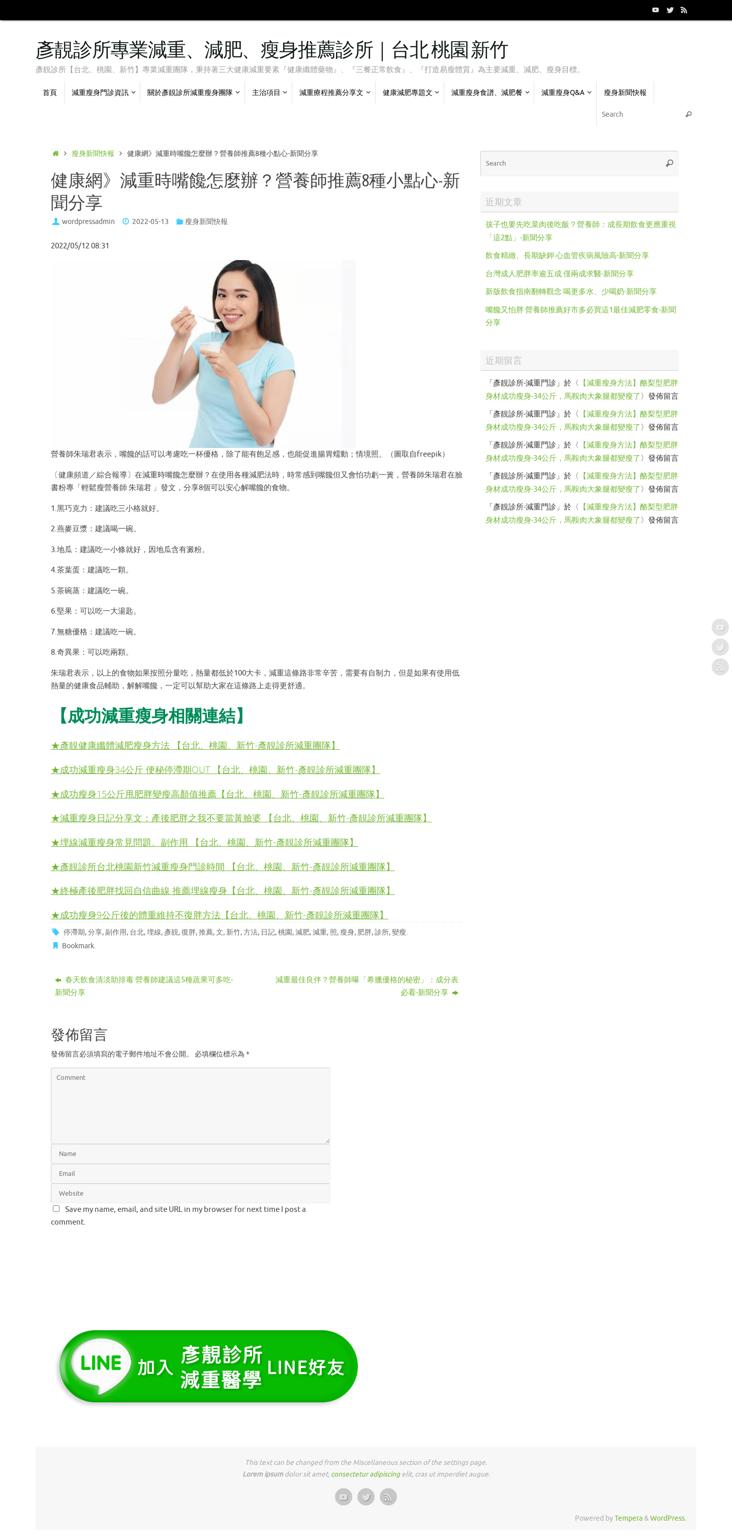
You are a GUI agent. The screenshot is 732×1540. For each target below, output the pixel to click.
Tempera (629, 1518)
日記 (268, 932)
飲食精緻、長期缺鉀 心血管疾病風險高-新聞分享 (567, 256)
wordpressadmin (88, 221)
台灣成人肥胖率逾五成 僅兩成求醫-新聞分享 (559, 274)
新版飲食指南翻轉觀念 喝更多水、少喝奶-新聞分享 (571, 292)
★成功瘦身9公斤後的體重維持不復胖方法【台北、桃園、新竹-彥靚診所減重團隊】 (219, 914)
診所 (382, 932)
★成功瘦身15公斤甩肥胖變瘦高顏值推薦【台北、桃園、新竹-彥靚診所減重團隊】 (217, 793)
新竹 (233, 932)
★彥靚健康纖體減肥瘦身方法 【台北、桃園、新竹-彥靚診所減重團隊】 (195, 745)
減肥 (302, 932)
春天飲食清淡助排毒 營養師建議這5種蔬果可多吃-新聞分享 (144, 986)
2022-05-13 (150, 221)
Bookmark (78, 946)
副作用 (116, 932)
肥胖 (364, 932)
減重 (320, 932)
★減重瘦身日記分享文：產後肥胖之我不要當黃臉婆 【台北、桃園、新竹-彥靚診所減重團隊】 (241, 817)
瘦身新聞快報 (93, 153)
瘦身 (347, 932)
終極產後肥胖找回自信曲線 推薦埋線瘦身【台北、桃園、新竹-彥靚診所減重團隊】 (227, 890)
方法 (250, 932)
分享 (95, 932)
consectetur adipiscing (365, 1474)
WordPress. (668, 1518)
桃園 (285, 932)
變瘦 (399, 932)
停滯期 (74, 932)
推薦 (206, 932)
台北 (137, 932)
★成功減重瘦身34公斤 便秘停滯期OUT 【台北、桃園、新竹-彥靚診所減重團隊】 (215, 769)
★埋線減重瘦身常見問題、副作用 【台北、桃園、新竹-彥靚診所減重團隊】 (204, 842)
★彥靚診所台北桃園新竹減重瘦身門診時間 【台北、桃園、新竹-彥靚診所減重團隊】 (223, 866)
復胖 (188, 932)
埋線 (154, 932)
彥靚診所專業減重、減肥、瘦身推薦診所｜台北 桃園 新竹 (272, 51)
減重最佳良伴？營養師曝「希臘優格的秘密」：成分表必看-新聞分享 (367, 986)
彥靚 (171, 932)
